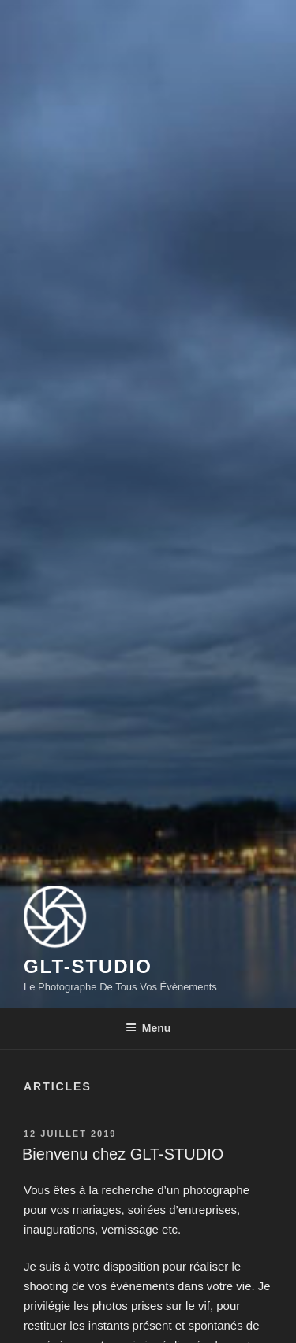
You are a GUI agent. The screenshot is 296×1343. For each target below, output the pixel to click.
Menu (148, 1028)
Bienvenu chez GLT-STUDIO (122, 1154)
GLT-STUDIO (88, 966)
